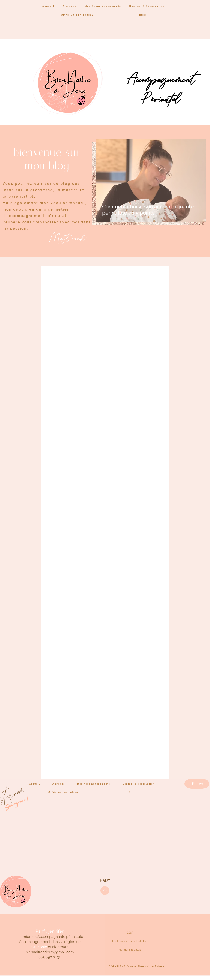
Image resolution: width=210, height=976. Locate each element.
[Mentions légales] (129, 949)
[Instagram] (201, 784)
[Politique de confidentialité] (129, 941)
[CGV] (129, 932)
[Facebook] (193, 784)
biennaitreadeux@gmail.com (50, 952)
